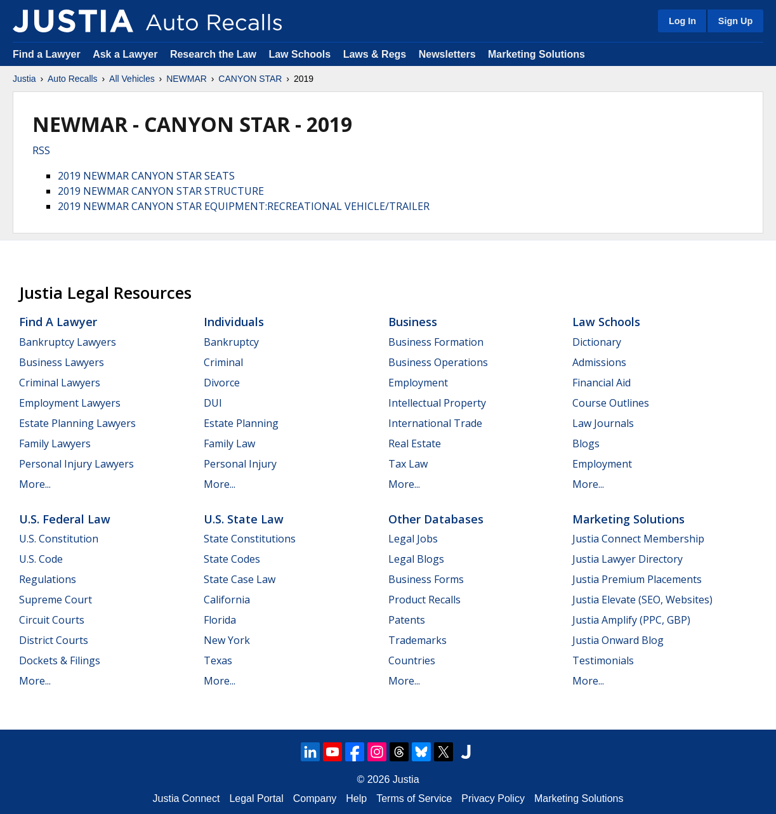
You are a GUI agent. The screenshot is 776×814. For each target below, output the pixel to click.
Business (412, 321)
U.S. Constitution (58, 539)
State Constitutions (250, 539)
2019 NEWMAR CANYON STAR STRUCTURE (161, 191)
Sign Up (735, 21)
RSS (41, 150)
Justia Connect (186, 798)
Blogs (586, 443)
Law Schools (299, 54)
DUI (213, 403)
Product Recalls (424, 600)
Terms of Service (414, 798)
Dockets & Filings (59, 660)
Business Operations (438, 362)
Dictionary (596, 342)
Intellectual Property (437, 403)
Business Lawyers (61, 362)
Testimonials (603, 660)
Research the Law (213, 54)
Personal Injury (240, 464)
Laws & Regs (375, 54)
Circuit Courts (51, 620)
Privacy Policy (493, 798)
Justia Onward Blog (618, 640)
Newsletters (447, 54)
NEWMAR (186, 79)
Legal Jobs (413, 539)
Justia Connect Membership (638, 539)
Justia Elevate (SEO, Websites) (642, 600)
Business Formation (435, 342)
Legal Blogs (416, 559)
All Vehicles (132, 79)
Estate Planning (241, 423)
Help (356, 798)
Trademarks (417, 640)
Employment (418, 383)
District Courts (53, 640)
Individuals (234, 321)
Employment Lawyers (70, 403)
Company (314, 798)
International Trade (435, 423)
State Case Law (239, 579)
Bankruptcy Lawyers (67, 342)
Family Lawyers (55, 443)
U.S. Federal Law (64, 519)
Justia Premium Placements (637, 579)
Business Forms (426, 579)
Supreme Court (55, 600)
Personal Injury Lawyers (76, 464)
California (227, 600)
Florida (220, 620)
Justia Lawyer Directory (627, 559)
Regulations (47, 579)
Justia (24, 79)
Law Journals (603, 423)
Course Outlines (610, 403)
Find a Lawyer (47, 54)
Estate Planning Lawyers (77, 423)
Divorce (222, 383)
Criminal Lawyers (59, 383)
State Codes (232, 559)
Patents (406, 620)
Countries (411, 660)
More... (35, 484)
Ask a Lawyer (127, 54)
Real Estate (414, 443)
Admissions (599, 362)
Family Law (229, 443)
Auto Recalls (73, 79)
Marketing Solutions (536, 54)
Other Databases (435, 519)
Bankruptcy (231, 342)
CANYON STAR (250, 79)
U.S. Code (41, 559)
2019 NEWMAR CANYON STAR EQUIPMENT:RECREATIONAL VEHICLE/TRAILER (244, 206)
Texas (218, 660)
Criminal (223, 362)
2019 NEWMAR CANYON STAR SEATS (146, 176)
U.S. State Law (244, 519)
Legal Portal (256, 798)
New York (227, 640)
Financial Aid (601, 383)
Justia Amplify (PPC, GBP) (631, 620)
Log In (682, 21)
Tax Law (408, 464)
